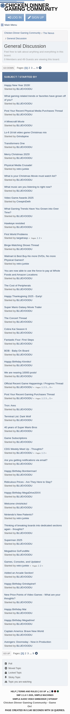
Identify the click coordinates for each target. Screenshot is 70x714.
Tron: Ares (10, 405)
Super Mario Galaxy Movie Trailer (23, 307)
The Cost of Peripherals (17, 285)
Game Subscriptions (15, 438)
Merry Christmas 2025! (17, 154)
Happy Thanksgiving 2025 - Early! (23, 296)
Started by (28, 76)
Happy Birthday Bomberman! (20, 471)
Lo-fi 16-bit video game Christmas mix (25, 132)
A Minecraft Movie (14, 121)
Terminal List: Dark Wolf (17, 416)
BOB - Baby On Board (16, 350)
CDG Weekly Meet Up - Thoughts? (23, 449)
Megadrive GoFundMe (16, 551)
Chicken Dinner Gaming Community (31, 7)
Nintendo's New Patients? (18, 514)
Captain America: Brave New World (24, 631)
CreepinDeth (24, 201)
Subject (10, 76)
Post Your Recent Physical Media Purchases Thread (33, 110)
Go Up (6, 653)
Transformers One (14, 143)
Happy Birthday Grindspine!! (20, 583)
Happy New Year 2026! (17, 85)
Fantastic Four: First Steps (19, 339)
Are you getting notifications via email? (25, 460)
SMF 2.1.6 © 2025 (25, 695)
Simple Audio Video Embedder (29, 699)
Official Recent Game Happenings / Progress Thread (33, 383)
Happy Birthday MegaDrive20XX (22, 492)
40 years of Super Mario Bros (20, 427)
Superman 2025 (13, 540)
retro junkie (23, 169)
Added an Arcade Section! (18, 572)
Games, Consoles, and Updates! (22, 561)
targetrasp (22, 238)
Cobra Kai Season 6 (15, 329)
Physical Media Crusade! (18, 165)
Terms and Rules (28, 691)
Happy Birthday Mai (15, 609)
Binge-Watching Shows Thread (21, 245)
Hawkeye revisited (14, 223)
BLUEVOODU (24, 89)
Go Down (8, 68)
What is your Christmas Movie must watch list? (30, 176)
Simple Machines (43, 695)
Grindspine (23, 136)
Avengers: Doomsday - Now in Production (27, 642)
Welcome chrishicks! (15, 503)
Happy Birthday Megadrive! (19, 620)
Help (13, 691)
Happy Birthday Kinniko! (17, 361)
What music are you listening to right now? (28, 186)
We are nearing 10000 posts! (20, 372)
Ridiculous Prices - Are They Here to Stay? (28, 482)
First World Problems (16, 234)
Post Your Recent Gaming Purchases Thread (29, 394)
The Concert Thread (15, 318)
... (34, 67)
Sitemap (52, 699)
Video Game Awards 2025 (18, 197)
